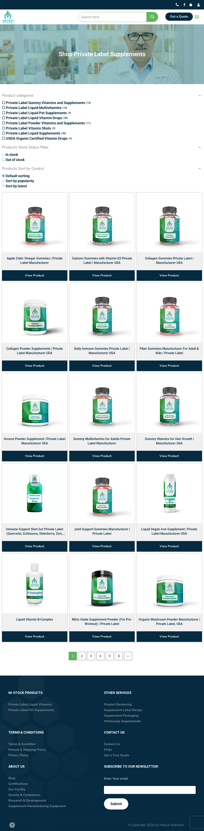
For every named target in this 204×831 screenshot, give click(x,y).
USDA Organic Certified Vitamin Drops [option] (39, 138)
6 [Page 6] (119, 656)
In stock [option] (12, 154)
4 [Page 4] (100, 656)
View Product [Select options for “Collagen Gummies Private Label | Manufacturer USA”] (169, 275)
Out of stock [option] (15, 160)
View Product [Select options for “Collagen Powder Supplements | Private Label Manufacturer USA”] (34, 366)
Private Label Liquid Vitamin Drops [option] (37, 118)
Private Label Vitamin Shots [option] (30, 128)
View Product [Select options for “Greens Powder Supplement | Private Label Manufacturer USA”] (34, 456)
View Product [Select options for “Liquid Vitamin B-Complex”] (34, 636)
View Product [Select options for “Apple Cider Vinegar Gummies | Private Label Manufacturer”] (34, 275)
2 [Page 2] (82, 656)
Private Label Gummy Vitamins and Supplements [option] (48, 102)
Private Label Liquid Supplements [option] (36, 133)
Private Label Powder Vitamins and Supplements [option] (48, 123)
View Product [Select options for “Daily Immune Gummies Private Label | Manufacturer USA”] (102, 366)
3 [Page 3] (91, 656)
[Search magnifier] (152, 17)
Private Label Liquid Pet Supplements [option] (38, 113)
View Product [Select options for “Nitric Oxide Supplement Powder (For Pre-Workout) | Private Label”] (102, 636)
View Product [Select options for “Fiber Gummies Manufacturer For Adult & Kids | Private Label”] (169, 366)
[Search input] (112, 17)
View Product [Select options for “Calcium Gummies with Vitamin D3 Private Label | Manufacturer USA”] (102, 275)
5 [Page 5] (110, 656)
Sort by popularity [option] (20, 181)
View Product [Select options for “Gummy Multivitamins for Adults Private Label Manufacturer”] (102, 456)
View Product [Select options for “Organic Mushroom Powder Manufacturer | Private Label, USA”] (169, 636)
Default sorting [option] (17, 176)
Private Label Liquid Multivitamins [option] (36, 107)
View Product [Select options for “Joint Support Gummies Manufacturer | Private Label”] (102, 546)
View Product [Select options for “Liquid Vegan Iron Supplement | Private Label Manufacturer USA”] (169, 546)
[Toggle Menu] (195, 17)
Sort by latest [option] (16, 186)
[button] (102, 95)
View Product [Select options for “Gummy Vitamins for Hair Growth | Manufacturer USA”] (169, 456)
